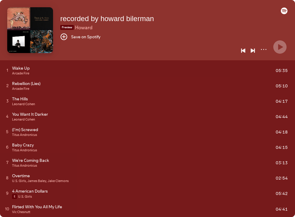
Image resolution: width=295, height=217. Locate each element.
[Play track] (7, 70)
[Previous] (243, 50)
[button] (284, 12)
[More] (263, 49)
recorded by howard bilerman (107, 18)
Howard (84, 27)
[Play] (280, 47)
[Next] (252, 50)
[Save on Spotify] (80, 36)
